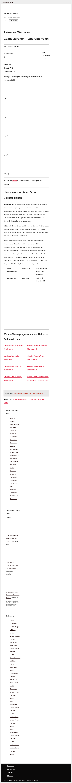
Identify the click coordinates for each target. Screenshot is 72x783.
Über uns (10, 776)
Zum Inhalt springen (7, 2)
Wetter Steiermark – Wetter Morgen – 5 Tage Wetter (14, 708)
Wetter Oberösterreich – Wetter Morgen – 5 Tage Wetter (14, 676)
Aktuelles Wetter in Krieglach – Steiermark (13, 432)
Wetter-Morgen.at (11, 13)
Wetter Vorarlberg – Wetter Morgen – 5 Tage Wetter (14, 735)
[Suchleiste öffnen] (6, 20)
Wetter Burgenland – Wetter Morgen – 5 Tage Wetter (14, 627)
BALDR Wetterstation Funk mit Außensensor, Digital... (13, 595)
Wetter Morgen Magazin (14, 650)
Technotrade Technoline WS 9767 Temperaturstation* (12, 565)
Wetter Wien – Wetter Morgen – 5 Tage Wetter (14, 749)
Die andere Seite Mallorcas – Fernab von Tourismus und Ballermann (14, 491)
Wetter (14, 181)
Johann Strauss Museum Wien (14, 421)
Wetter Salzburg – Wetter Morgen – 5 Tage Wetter (14, 692)
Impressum (10, 766)
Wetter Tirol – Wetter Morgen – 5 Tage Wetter (14, 721)
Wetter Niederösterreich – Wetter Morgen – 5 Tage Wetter (15, 661)
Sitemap (9, 772)
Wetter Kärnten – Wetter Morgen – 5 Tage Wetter (15, 640)
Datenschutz (11, 769)
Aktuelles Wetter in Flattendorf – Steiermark (14, 475)
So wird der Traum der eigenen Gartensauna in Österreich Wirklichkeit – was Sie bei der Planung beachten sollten (14, 454)
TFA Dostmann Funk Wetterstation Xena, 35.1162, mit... (12, 538)
